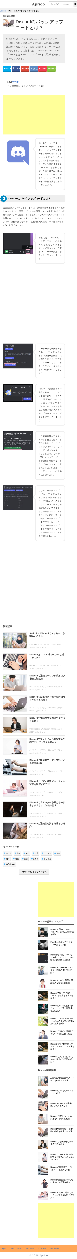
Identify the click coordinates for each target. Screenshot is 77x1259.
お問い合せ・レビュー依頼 (36, 1248)
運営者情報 (54, 1248)
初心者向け (9, 864)
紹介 (7, 859)
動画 (57, 853)
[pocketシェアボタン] (42, 68)
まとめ (35, 859)
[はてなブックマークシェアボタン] (34, 68)
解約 (27, 853)
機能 (16, 859)
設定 (36, 853)
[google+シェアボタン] (25, 68)
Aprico (38, 4)
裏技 (25, 859)
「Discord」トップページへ (34, 872)
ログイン (46, 853)
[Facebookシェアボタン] (16, 68)
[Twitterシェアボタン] (7, 68)
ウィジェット (16, 1248)
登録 (18, 853)
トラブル (46, 859)
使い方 (7, 853)
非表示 (15, 81)
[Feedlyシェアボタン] (51, 68)
